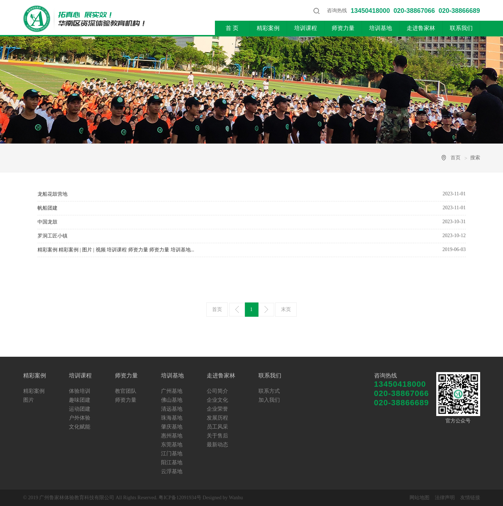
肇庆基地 (171, 427)
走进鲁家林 (421, 28)
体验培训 (79, 391)
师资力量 (343, 28)
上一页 (237, 309)
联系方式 (269, 391)
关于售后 (217, 436)
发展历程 (217, 418)
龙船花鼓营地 (52, 194)
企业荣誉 (217, 409)
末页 (286, 309)
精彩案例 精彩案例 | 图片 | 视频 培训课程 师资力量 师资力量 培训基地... (116, 249)
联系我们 (461, 28)
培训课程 (305, 28)
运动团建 (79, 409)
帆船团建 (47, 208)
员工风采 (217, 427)
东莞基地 (171, 444)
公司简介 (217, 391)
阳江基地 (171, 462)
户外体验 (79, 418)
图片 (28, 400)
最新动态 (217, 444)
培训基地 (380, 28)
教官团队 (125, 391)
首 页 (232, 28)
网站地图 (419, 497)
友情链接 (470, 497)
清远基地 (171, 409)
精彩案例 (268, 28)
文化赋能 (79, 427)
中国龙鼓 (47, 222)
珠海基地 (171, 418)
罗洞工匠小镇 (52, 236)
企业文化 (217, 400)
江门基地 (171, 453)
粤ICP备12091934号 (180, 497)
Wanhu (236, 497)
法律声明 (445, 497)
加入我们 (269, 400)
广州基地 (171, 391)
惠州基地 (171, 436)
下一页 (266, 309)
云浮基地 (171, 471)
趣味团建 (79, 400)
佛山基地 (171, 400)
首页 (456, 157)
